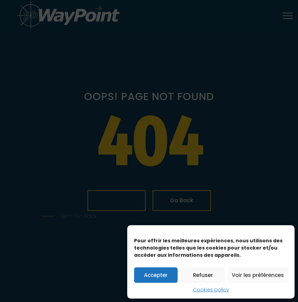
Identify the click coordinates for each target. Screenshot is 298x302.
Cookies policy (211, 289)
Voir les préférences (258, 275)
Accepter (156, 275)
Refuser (203, 275)
